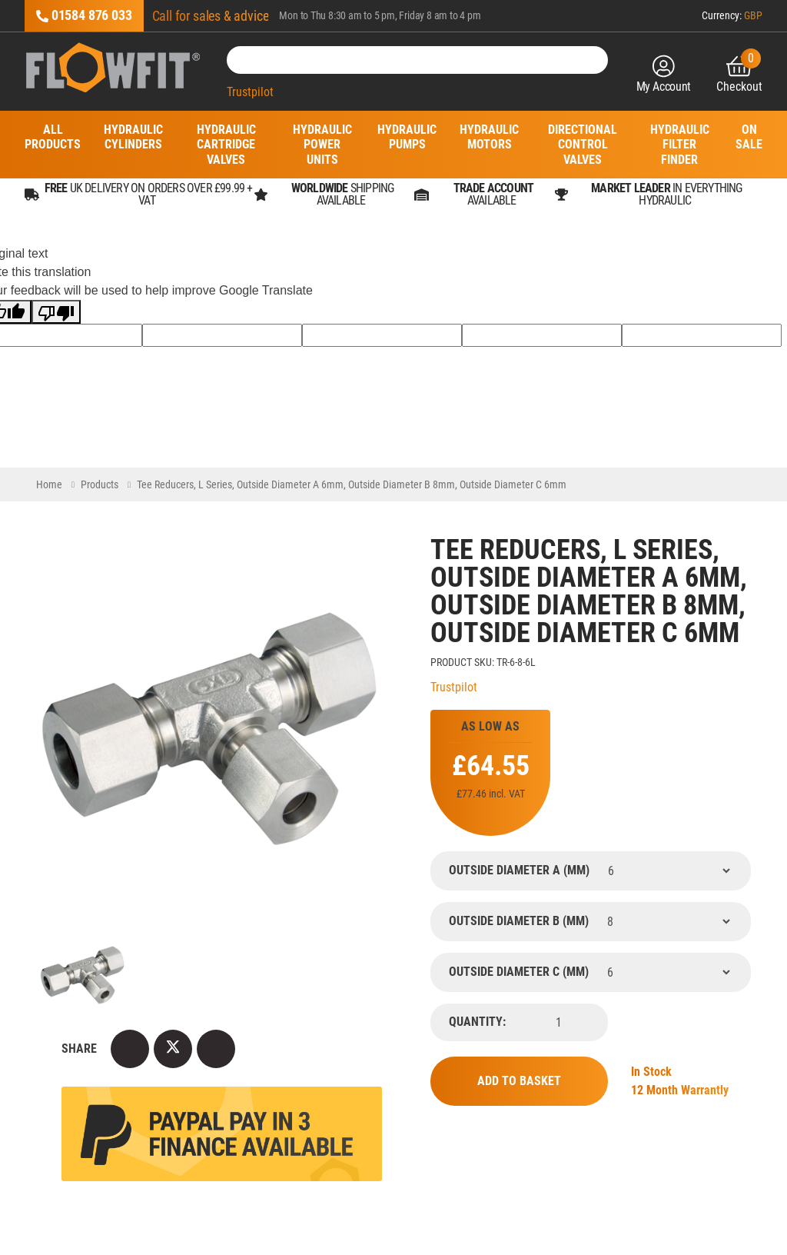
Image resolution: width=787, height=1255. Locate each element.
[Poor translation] (56, 312)
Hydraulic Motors (489, 137)
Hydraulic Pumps (407, 137)
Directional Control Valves (582, 144)
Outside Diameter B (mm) (519, 921)
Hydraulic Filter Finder (679, 144)
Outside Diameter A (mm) (519, 870)
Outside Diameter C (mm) (519, 972)
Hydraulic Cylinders (133, 137)
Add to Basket (519, 1081)
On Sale (749, 137)
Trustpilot (250, 92)
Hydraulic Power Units (322, 144)
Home (49, 484)
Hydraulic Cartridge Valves (226, 144)
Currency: (732, 15)
